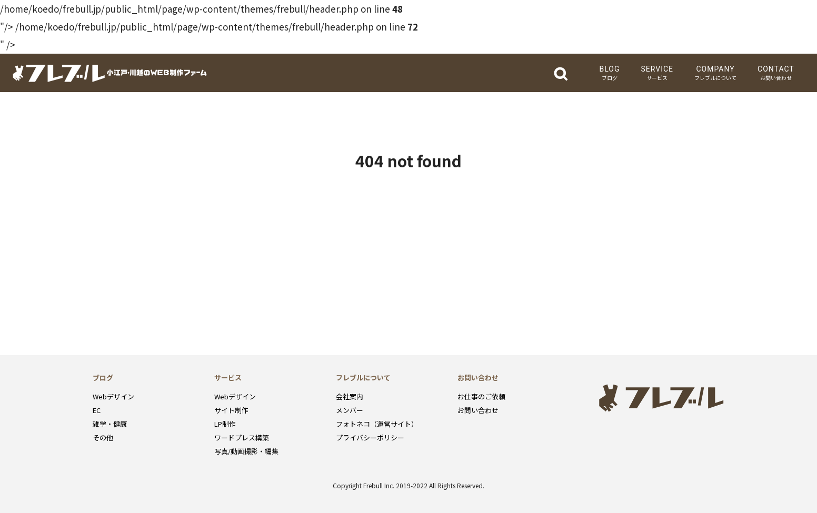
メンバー (349, 410)
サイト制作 (231, 410)
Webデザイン (113, 396)
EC (97, 410)
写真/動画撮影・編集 (246, 451)
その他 (103, 437)
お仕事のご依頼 (481, 396)
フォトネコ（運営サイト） (377, 424)
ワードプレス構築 (241, 437)
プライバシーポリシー (370, 437)
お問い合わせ (478, 410)
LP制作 (225, 424)
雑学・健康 (110, 424)
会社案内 (349, 396)
